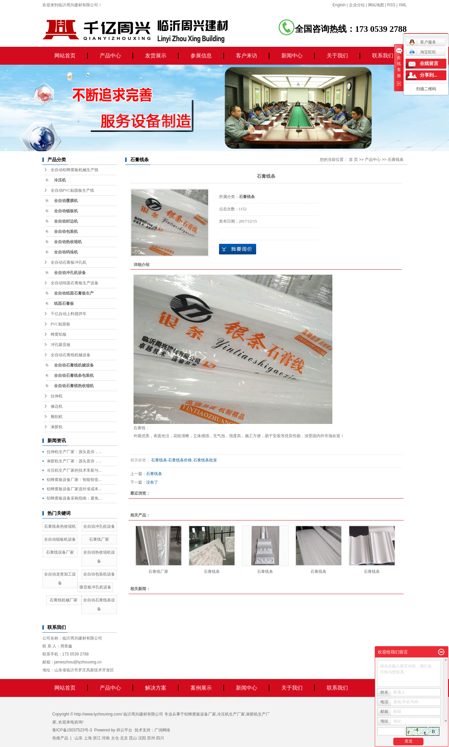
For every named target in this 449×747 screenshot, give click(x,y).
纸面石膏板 (64, 303)
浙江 (97, 738)
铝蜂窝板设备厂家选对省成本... (74, 489)
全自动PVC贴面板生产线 (72, 190)
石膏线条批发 (205, 460)
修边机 (57, 406)
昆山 (133, 738)
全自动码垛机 (66, 252)
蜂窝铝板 (59, 334)
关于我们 (337, 55)
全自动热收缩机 (68, 241)
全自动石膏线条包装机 (74, 375)
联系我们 (382, 55)
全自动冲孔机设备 (70, 272)
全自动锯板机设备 (60, 539)
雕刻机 (57, 416)
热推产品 (60, 738)
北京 (124, 738)
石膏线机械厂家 (64, 600)
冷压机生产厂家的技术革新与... (74, 470)
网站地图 (376, 5)
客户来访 (246, 55)
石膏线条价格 (180, 460)
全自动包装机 (66, 231)
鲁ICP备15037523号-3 (72, 730)
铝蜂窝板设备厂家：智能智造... (74, 479)
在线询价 (237, 249)
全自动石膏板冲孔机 (68, 262)
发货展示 (155, 55)
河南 (106, 738)
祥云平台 (124, 730)
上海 (88, 738)
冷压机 (60, 180)
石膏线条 (396, 159)
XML (403, 5)
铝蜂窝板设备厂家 (200, 714)
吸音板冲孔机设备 (95, 587)
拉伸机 (57, 396)
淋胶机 (57, 427)
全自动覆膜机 (66, 200)
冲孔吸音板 (61, 344)
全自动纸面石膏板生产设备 (74, 283)
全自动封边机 (66, 221)
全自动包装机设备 (99, 574)
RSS (391, 5)
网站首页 (65, 55)
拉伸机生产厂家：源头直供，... (74, 451)
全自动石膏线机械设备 (70, 355)
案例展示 (201, 688)
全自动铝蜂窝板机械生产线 (74, 170)
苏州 (151, 738)
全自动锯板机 (66, 211)
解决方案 (155, 688)
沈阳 (142, 738)
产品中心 (110, 55)
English (339, 5)
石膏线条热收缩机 (60, 526)
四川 (160, 738)
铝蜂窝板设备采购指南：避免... (74, 498)
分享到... (428, 75)
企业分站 (357, 5)
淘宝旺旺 (422, 52)
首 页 (353, 159)
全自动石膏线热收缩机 (74, 385)
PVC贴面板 (60, 324)
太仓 (115, 738)
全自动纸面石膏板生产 (74, 293)
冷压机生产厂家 (231, 714)
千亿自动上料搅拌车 (68, 313)
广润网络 (162, 730)
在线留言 (429, 63)
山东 (79, 738)
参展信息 (201, 55)
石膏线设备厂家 (60, 552)
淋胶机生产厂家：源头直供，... (74, 461)
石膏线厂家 (99, 539)
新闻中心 (292, 55)
